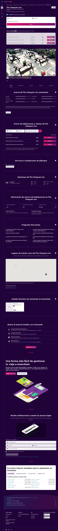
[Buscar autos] (1, 10)
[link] (31, 347)
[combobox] (32, 442)
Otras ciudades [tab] (11, 473)
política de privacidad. (34, 456)
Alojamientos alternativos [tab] (21, 473)
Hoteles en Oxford (10, 482)
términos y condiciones (24, 456)
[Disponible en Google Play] (47, 515)
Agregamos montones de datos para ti (31, 503)
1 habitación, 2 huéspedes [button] (12, 21)
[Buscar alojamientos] (1, 7)
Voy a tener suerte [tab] (31, 473)
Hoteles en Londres (10, 479)
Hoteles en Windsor (35, 487)
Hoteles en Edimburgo (35, 479)
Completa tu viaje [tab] (41, 473)
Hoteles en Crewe (34, 485)
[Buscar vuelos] (1, 5)
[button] (2, 2)
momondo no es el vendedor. (31, 501)
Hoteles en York (10, 484)
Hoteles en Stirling (10, 487)
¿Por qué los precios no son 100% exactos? (31, 505)
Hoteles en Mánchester (35, 484)
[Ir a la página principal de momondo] (8, 1)
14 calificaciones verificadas (19, 14)
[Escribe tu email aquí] (32, 448)
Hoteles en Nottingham (11, 485)
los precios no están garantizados (33, 497)
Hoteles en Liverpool (35, 482)
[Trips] (1, 13)
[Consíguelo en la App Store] (47, 517)
